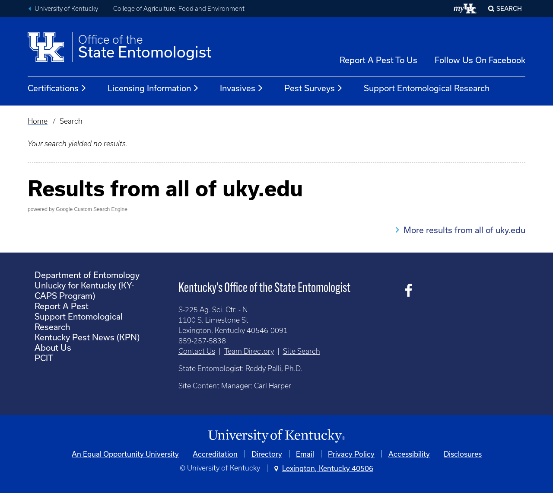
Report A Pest (62, 306)
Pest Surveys (313, 88)
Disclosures (463, 454)
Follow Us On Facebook (480, 60)
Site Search (301, 351)
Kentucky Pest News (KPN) (87, 337)
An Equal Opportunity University (125, 454)
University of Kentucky (66, 8)
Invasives (242, 88)
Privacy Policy (351, 454)
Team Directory (249, 351)
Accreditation (215, 454)
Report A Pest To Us (378, 60)
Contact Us (196, 351)
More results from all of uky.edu (464, 230)
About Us (53, 347)
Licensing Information (153, 88)
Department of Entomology (87, 275)
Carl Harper (272, 386)
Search (509, 8)
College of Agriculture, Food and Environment (179, 8)
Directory (266, 454)
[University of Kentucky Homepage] (276, 436)
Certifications (57, 88)
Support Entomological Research (426, 88)
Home (38, 121)
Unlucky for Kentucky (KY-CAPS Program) (84, 290)
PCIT (44, 358)
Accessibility (409, 454)
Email (305, 454)
